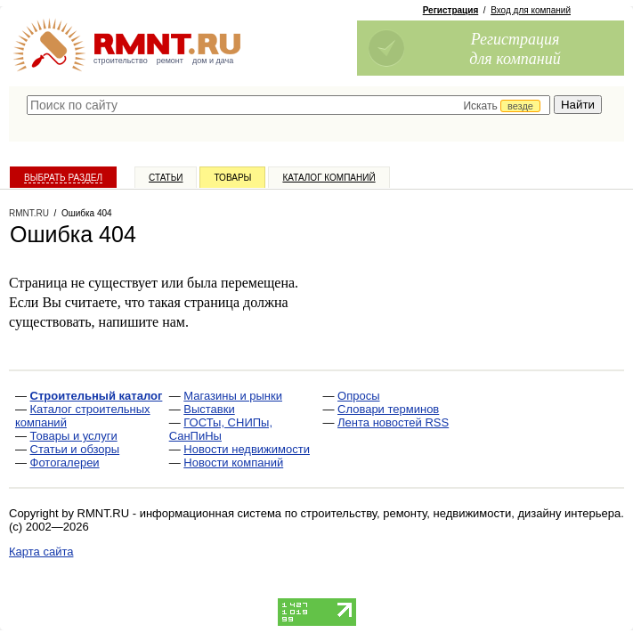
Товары (232, 178)
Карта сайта (41, 551)
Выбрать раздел (63, 178)
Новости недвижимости (246, 449)
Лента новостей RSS (393, 422)
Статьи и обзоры (75, 449)
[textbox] (288, 105)
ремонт (170, 60)
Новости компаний (233, 462)
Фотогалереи (65, 462)
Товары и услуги (74, 435)
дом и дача (212, 60)
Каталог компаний (328, 178)
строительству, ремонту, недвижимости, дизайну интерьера (461, 513)
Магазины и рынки (232, 395)
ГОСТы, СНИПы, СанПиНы (220, 429)
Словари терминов (388, 409)
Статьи (166, 178)
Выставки (208, 409)
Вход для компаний (531, 10)
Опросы (358, 395)
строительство (120, 60)
